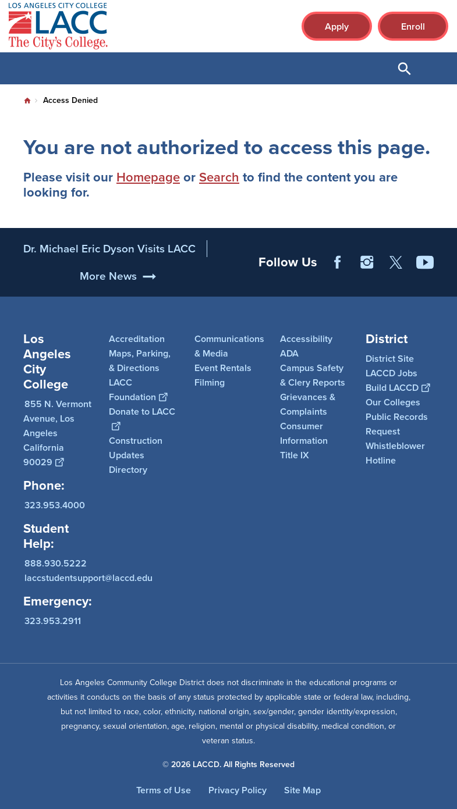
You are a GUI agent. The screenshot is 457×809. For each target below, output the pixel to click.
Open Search (404, 68)
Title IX (294, 455)
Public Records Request (397, 424)
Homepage (148, 177)
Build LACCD (398, 387)
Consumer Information (304, 433)
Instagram (366, 273)
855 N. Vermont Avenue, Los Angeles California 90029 (57, 433)
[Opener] (445, 285)
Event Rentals (222, 368)
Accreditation (137, 338)
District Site (390, 358)
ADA (289, 353)
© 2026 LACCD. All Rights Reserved (228, 764)
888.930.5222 (55, 563)
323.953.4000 (54, 505)
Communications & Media (229, 346)
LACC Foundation (138, 390)
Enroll (413, 26)
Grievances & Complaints (307, 404)
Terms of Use (163, 790)
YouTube (425, 273)
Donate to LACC (142, 419)
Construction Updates (135, 448)
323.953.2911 (52, 621)
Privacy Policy (237, 790)
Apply (337, 26)
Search (219, 177)
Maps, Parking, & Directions (140, 361)
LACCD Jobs (391, 373)
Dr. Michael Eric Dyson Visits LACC (109, 259)
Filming (209, 382)
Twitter (396, 273)
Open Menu (433, 68)
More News (108, 287)
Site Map (302, 790)
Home (27, 101)
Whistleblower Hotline (395, 453)
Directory (128, 469)
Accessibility (306, 338)
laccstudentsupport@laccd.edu (88, 578)
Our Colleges (393, 402)
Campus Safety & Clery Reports (312, 375)
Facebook (337, 273)
